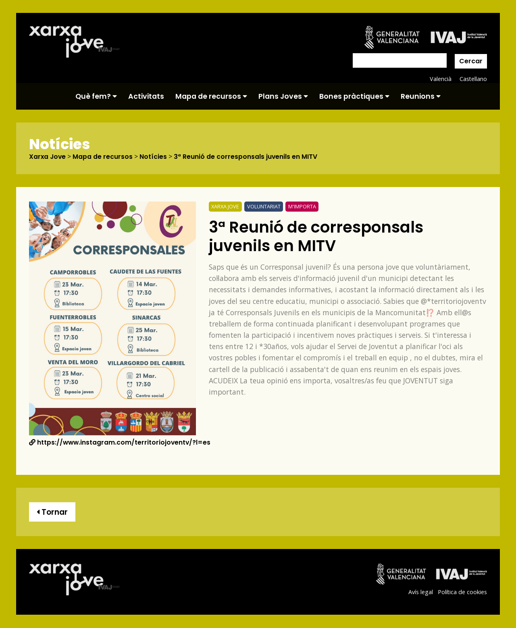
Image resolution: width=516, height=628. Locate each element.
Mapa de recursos (211, 96)
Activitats (146, 96)
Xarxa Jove (48, 157)
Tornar (52, 512)
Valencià (440, 79)
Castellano (473, 79)
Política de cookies (462, 592)
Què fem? (96, 96)
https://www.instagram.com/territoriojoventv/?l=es (120, 442)
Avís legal (420, 592)
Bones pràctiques (354, 96)
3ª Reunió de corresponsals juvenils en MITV (247, 157)
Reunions (421, 96)
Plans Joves (283, 96)
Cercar (471, 61)
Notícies (154, 157)
